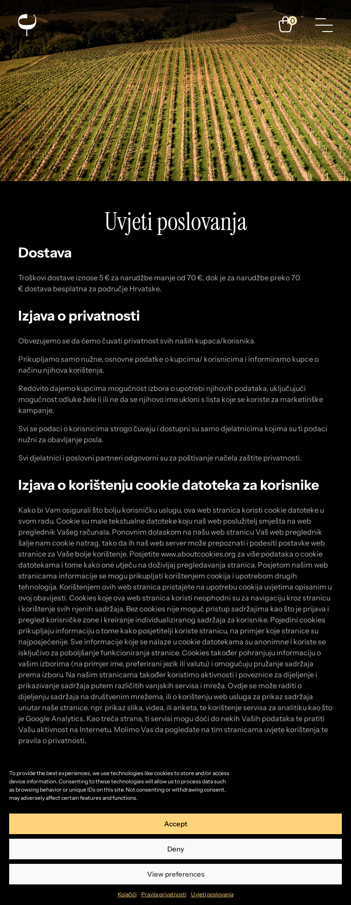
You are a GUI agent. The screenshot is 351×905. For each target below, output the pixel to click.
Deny (175, 849)
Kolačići (127, 894)
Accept (175, 823)
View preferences (175, 874)
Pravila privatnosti (163, 894)
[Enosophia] (27, 25)
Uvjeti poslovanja (212, 894)
